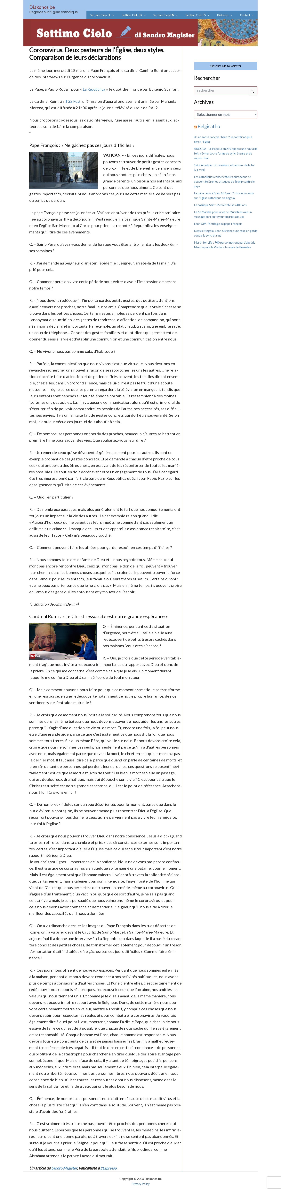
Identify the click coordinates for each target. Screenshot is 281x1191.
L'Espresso (111, 1168)
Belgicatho (209, 127)
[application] (125, 15)
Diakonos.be (42, 7)
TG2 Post (73, 101)
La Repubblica (95, 89)
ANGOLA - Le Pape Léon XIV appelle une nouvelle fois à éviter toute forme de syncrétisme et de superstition (221, 154)
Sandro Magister (65, 1168)
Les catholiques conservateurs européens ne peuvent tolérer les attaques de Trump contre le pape (225, 182)
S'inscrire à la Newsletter (225, 66)
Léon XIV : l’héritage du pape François (219, 224)
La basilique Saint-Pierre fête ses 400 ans (221, 206)
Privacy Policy (140, 1184)
